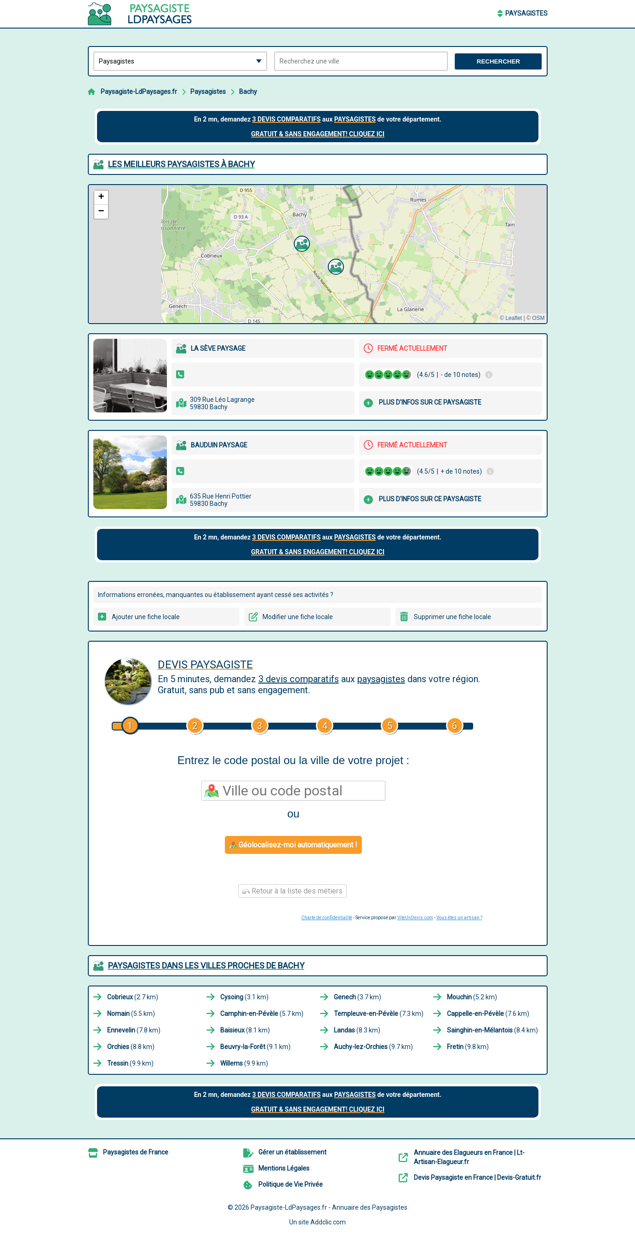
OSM (538, 318)
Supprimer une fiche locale (452, 616)
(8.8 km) (130, 1046)
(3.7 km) (357, 997)
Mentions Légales (283, 1168)
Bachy (248, 91)
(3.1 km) (244, 997)
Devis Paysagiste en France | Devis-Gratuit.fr (477, 1177)
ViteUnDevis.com (415, 917)
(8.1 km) (245, 1030)
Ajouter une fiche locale (146, 616)
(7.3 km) (378, 1013)
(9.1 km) (255, 1046)
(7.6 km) (488, 1013)
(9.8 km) (468, 1046)
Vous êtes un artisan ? (459, 917)
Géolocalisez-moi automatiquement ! (293, 845)
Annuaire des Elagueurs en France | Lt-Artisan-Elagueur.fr (469, 1157)
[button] (301, 242)
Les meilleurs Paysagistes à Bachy (181, 164)
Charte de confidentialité (326, 917)
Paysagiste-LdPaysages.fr (139, 91)
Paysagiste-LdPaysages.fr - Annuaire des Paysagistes (329, 1207)
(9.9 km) (130, 1063)
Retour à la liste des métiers (292, 891)
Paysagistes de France (135, 1152)
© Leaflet (511, 318)
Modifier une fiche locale (298, 616)
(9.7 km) (373, 1046)
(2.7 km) (132, 997)
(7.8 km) (133, 1030)
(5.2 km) (472, 997)
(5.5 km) (131, 1013)
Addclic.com (328, 1222)
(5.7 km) (261, 1013)
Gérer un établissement (292, 1152)
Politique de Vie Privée (290, 1184)
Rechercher (498, 61)
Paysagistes (526, 13)
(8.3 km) (357, 1030)
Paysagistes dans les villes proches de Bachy (206, 965)
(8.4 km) (492, 1030)
